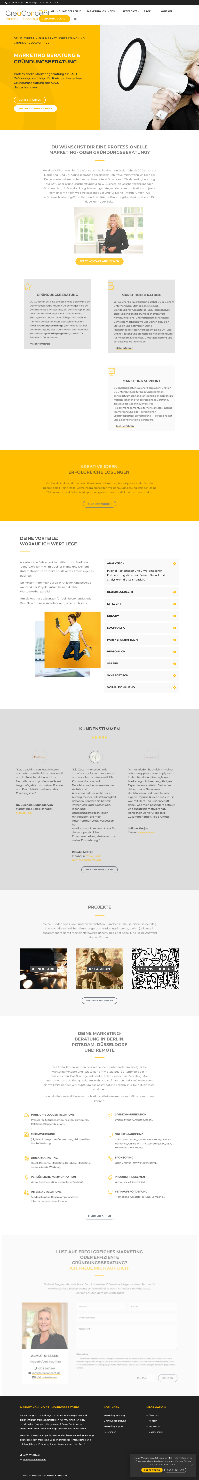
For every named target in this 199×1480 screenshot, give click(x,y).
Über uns (154, 1415)
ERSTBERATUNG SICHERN (36, 106)
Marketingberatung (114, 1415)
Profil (148, 11)
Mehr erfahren (30, 97)
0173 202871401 (31, 1455)
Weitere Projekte (99, 1000)
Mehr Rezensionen (99, 869)
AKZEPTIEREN (152, 1470)
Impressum (155, 1426)
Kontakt (166, 11)
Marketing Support (114, 1426)
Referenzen (131, 11)
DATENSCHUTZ (175, 1470)
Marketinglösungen (100, 11)
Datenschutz (156, 1432)
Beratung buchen (54, 18)
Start (43, 11)
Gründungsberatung (66, 11)
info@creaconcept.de (34, 1459)
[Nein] (191, 1465)
